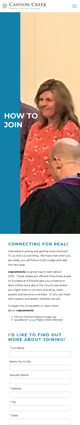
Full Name (17, 348)
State (14, 415)
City (13, 402)
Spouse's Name (19, 375)
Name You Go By (20, 361)
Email (32, 319)
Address (15, 388)
